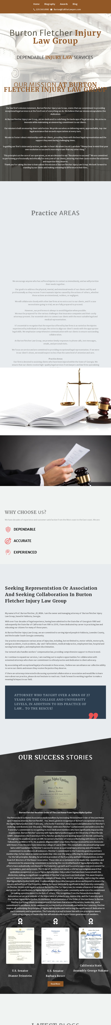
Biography (49, 4)
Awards (64, 4)
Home (36, 4)
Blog (75, 4)
